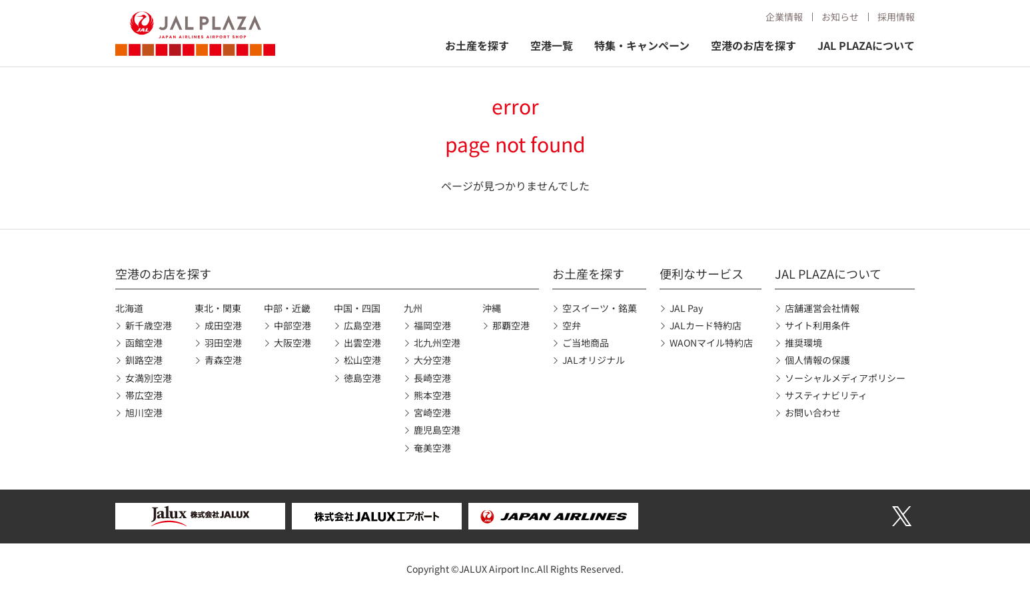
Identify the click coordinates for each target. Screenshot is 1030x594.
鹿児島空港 (437, 429)
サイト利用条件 (817, 325)
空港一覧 (551, 45)
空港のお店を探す (753, 45)
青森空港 (223, 360)
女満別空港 (148, 377)
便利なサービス (702, 273)
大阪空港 (292, 342)
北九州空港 (437, 342)
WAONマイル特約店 (711, 342)
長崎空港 (432, 377)
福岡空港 (432, 325)
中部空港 (292, 325)
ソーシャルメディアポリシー (845, 377)
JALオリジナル (593, 360)
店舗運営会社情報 (822, 308)
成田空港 (223, 325)
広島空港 (362, 325)
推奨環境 (803, 342)
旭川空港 (144, 412)
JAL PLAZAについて (866, 45)
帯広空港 (144, 395)
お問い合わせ (813, 412)
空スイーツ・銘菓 (599, 308)
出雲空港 (362, 342)
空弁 (571, 325)
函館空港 (144, 342)
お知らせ (840, 16)
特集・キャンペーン (642, 45)
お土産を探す (477, 45)
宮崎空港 (432, 412)
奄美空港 (432, 447)
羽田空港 (223, 342)
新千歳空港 (148, 325)
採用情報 (896, 16)
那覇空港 (511, 325)
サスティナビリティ (826, 395)
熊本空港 (432, 395)
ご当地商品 (585, 342)
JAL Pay (686, 308)
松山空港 (362, 360)
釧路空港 (144, 360)
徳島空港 (362, 377)
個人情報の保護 (817, 360)
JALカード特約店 (706, 325)
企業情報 (784, 16)
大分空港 (432, 360)
